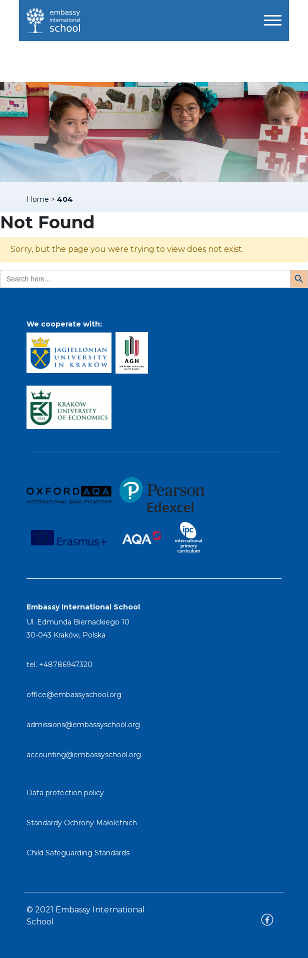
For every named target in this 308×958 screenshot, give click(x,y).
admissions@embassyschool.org (83, 724)
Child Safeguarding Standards (78, 852)
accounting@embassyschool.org (83, 754)
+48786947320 (65, 664)
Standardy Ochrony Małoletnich (81, 822)
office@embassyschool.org (74, 694)
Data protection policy (65, 792)
